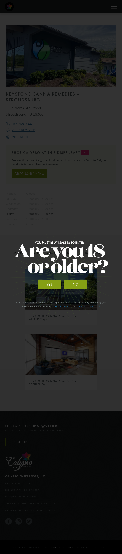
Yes (49, 285)
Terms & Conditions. (88, 306)
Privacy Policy (63, 306)
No (75, 285)
